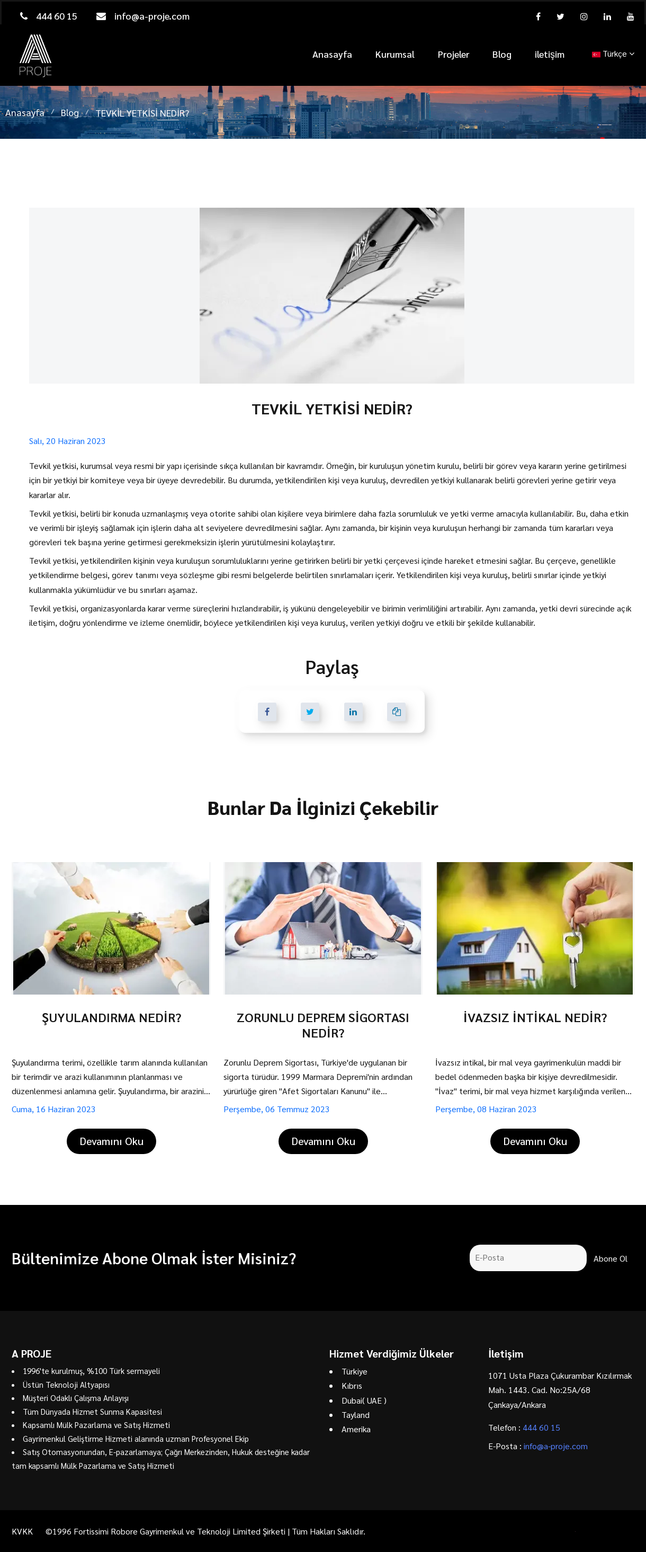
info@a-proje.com (143, 16)
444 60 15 (48, 16)
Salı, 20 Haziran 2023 (67, 440)
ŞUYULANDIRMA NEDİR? (111, 1016)
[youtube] (630, 16)
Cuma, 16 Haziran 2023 (54, 1108)
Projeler (453, 54)
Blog (502, 54)
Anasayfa (332, 54)
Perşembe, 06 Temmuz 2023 (276, 1108)
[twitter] (560, 16)
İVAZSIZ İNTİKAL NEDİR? (535, 1016)
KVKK (22, 1531)
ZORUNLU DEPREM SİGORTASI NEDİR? (323, 1024)
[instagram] (584, 16)
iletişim (549, 54)
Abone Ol (610, 1258)
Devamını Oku (111, 1141)
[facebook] (538, 16)
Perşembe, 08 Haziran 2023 (486, 1108)
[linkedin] (607, 16)
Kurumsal (395, 54)
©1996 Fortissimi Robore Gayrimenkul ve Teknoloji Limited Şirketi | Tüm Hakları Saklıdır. (205, 1531)
